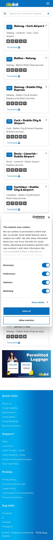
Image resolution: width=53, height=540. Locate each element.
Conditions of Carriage (13, 484)
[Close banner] (49, 217)
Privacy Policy (9, 480)
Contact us (7, 446)
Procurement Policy (12, 497)
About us (6, 404)
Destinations (8, 412)
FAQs (4, 442)
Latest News (8, 417)
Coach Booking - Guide (13, 455)
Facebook (7, 513)
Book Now (41, 532)
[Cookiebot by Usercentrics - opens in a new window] (33, 217)
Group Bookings (10, 421)
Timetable (13, 47)
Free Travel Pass (10, 464)
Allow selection (26, 320)
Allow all (26, 311)
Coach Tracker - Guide (13, 451)
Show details (38, 302)
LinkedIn (6, 522)
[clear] (48, 13)
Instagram (7, 527)
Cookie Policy (9, 489)
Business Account (11, 426)
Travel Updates (10, 408)
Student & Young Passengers (17, 459)
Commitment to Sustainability (17, 493)
